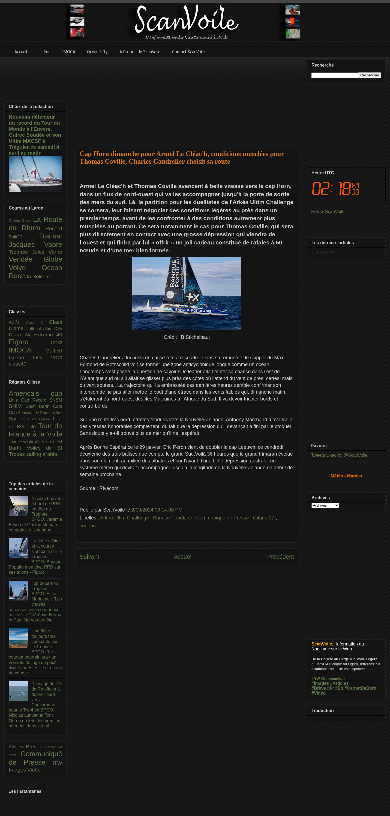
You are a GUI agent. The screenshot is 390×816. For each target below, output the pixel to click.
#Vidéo (318, 693)
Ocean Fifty (30, 357)
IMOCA (27, 350)
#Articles (339, 683)
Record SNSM (47, 400)
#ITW (315, 679)
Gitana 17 (264, 518)
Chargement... (325, 252)
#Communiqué (333, 679)
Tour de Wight (21, 442)
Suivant (89, 556)
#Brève (318, 688)
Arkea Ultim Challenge (125, 518)
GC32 (56, 342)
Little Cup (20, 400)
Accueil (183, 556)
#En (339, 688)
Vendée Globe (35, 259)
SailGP (24, 237)
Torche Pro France (35, 419)
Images (18, 770)
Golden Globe (21, 221)
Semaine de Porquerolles (40, 413)
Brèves (35, 746)
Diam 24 (21, 334)
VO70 (56, 357)
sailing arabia (41, 454)
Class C (37, 323)
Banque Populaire (173, 518)
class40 (17, 364)
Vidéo (34, 770)
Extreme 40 (48, 334)
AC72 (17, 322)
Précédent (280, 556)
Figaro (30, 342)
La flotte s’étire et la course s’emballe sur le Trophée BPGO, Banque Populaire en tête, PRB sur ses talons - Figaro (35, 557)
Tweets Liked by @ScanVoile (339, 455)
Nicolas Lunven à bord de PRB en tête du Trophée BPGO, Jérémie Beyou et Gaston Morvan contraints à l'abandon (35, 514)
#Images (320, 683)
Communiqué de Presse (223, 518)
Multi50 (53, 351)
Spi (14, 419)
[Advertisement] (187, 100)
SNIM (17, 406)
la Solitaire (39, 276)
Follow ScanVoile (327, 211)
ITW (57, 763)
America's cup (35, 393)
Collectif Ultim (39, 328)
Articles (17, 747)
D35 (58, 328)
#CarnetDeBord (360, 688)
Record (53, 228)
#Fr (330, 688)
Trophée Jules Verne (35, 252)
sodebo (88, 525)
